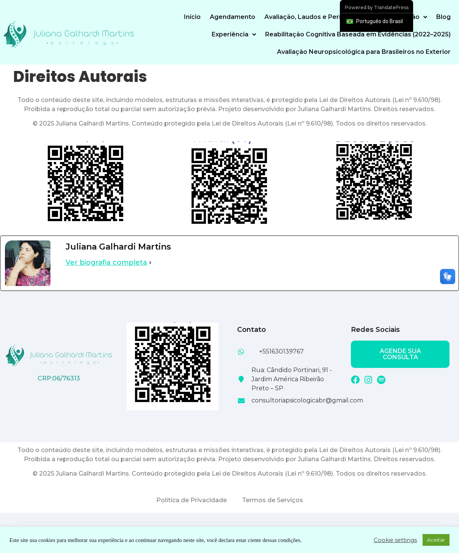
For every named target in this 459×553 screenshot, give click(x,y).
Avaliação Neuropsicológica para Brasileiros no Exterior (364, 51)
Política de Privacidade (191, 500)
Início (192, 16)
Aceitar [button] (436, 540)
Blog (443, 16)
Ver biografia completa (106, 262)
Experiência (234, 34)
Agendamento (232, 16)
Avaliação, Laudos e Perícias (308, 16)
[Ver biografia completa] (150, 263)
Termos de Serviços (272, 500)
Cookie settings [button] (395, 540)
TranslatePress (391, 7)
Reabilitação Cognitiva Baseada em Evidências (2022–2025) (358, 34)
